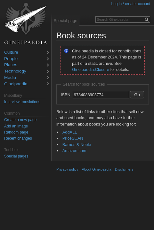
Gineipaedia (16, 84)
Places (10, 65)
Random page (16, 132)
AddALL (69, 132)
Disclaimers (124, 169)
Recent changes (18, 138)
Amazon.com (74, 150)
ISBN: (66, 94)
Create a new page (20, 120)
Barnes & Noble (76, 144)
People (11, 59)
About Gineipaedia (96, 169)
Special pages (16, 156)
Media (10, 78)
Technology (15, 71)
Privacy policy (67, 169)
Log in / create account (130, 4)
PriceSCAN (72, 138)
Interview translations (22, 102)
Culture (11, 52)
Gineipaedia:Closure (90, 69)
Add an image (16, 126)
